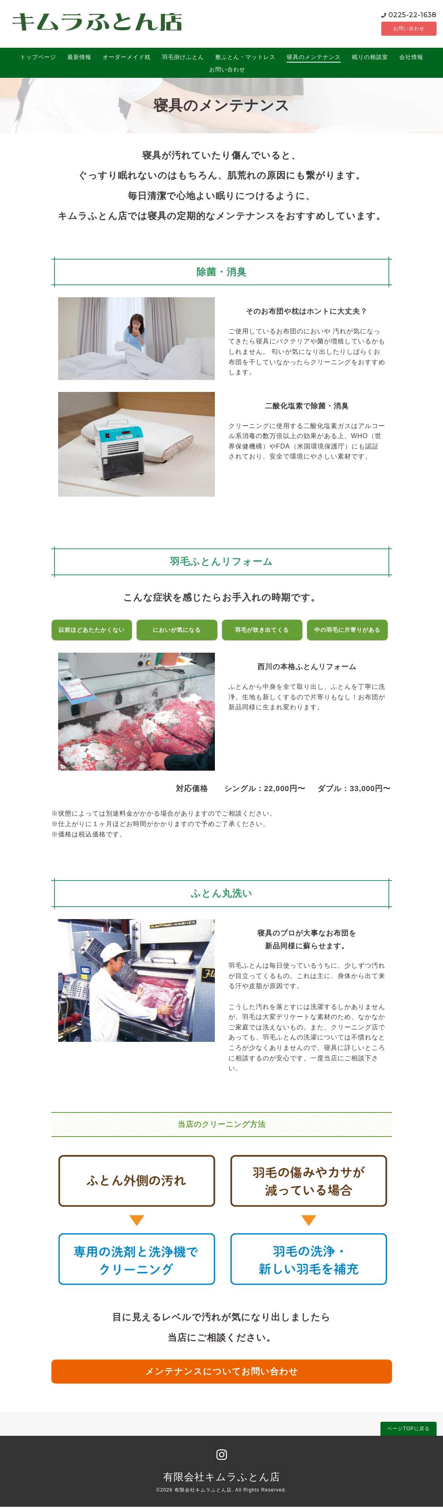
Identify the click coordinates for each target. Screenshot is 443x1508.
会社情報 (411, 58)
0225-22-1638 (392, 15)
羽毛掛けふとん (183, 58)
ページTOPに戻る (408, 1430)
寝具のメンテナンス (314, 58)
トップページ (38, 58)
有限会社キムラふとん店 (221, 1478)
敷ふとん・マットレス (245, 58)
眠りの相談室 (370, 58)
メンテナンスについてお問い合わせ (221, 1373)
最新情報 (79, 58)
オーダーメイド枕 (127, 58)
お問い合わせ (398, 29)
